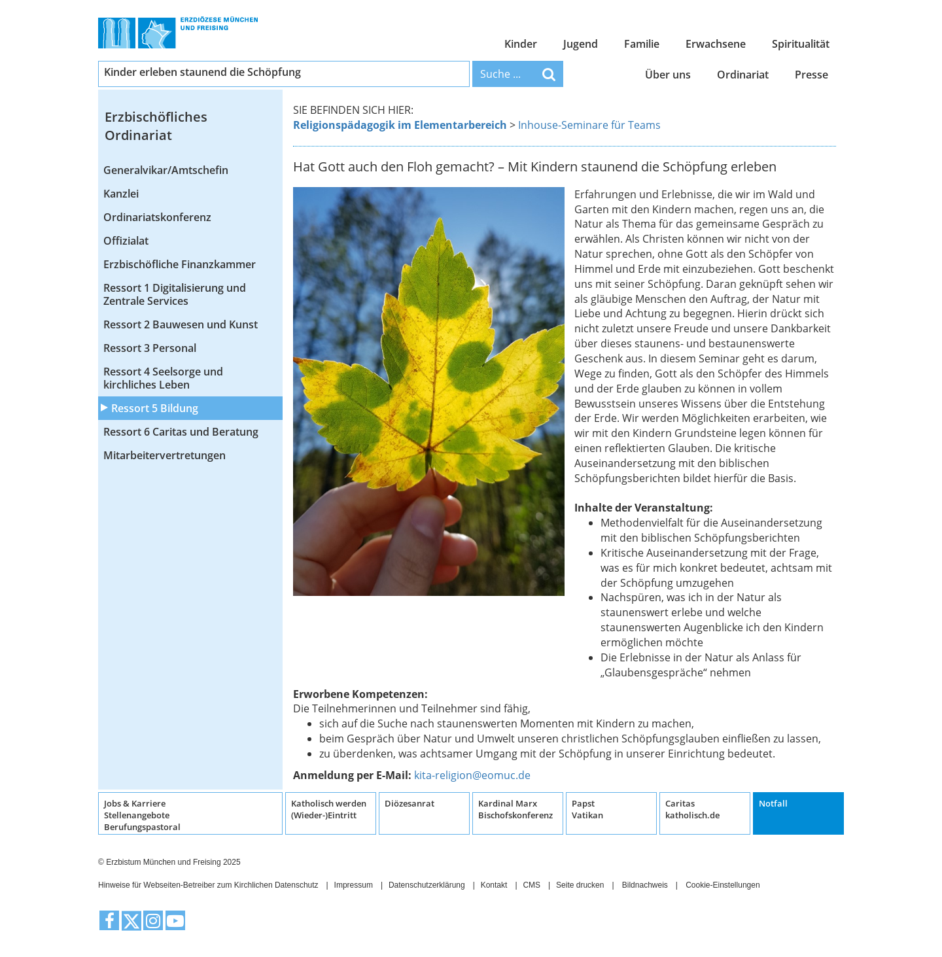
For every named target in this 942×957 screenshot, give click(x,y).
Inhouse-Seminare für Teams (589, 125)
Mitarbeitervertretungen (164, 455)
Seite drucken (580, 885)
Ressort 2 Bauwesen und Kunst (180, 324)
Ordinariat (743, 74)
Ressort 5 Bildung (154, 408)
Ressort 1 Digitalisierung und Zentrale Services (174, 294)
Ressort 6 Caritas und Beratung (180, 432)
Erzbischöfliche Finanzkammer (179, 264)
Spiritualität (800, 44)
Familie (641, 44)
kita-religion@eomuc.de (472, 775)
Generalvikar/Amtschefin (165, 170)
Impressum (353, 885)
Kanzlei (121, 193)
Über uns (668, 74)
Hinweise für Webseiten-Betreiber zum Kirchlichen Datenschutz (208, 885)
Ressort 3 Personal (149, 348)
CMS (531, 885)
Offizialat (125, 241)
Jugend (580, 44)
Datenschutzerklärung (427, 885)
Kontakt (494, 885)
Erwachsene (716, 44)
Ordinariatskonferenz (157, 217)
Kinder (520, 44)
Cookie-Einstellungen (722, 885)
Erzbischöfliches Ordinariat (156, 126)
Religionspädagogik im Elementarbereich (400, 125)
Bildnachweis (645, 885)
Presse (811, 74)
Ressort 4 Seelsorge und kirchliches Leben (163, 378)
